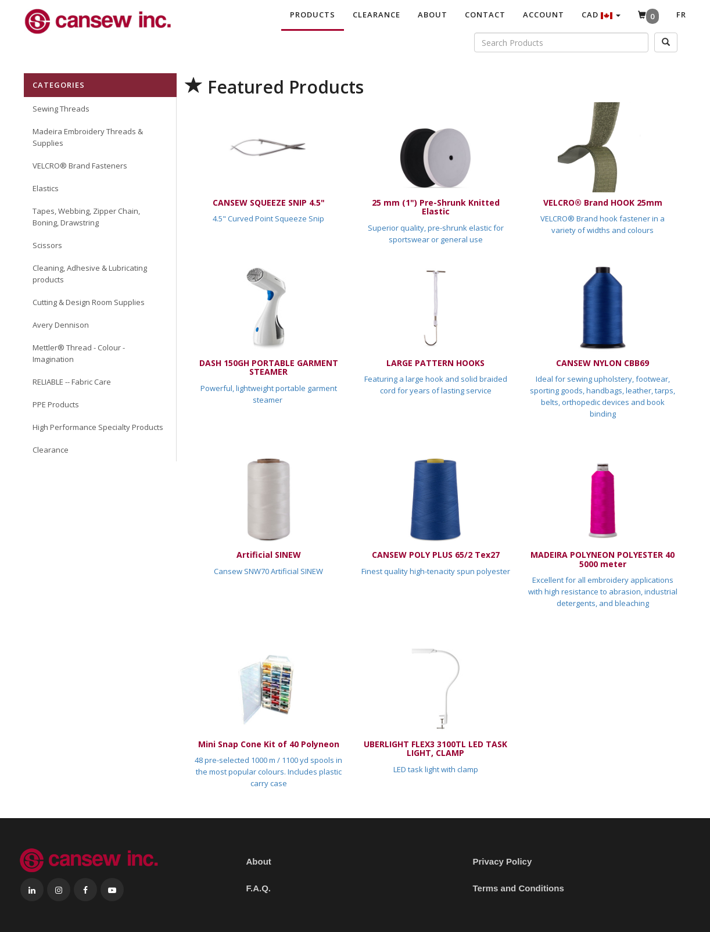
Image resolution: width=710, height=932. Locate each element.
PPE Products (56, 404)
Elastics (46, 188)
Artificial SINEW (268, 554)
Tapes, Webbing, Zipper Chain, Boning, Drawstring (86, 217)
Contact (485, 14)
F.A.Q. (258, 888)
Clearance (376, 14)
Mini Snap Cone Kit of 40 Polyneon (268, 744)
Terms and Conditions (518, 888)
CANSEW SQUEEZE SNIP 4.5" (269, 202)
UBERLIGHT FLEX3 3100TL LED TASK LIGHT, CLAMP (435, 748)
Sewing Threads (61, 108)
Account (543, 14)
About (432, 14)
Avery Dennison (61, 325)
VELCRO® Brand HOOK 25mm (602, 202)
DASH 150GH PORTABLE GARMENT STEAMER (268, 367)
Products (312, 14)
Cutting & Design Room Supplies (89, 302)
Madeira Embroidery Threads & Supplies (88, 137)
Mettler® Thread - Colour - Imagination (79, 353)
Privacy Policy (502, 861)
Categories (59, 85)
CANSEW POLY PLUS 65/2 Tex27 (436, 554)
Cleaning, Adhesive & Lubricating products (90, 274)
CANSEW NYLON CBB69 (602, 362)
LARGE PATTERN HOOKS (435, 362)
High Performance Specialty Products (98, 427)
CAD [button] (601, 14)
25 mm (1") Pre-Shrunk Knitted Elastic (436, 207)
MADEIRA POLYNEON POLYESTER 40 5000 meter (602, 559)
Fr (681, 14)
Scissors (47, 245)
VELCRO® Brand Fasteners (80, 165)
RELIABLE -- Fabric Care (72, 382)
